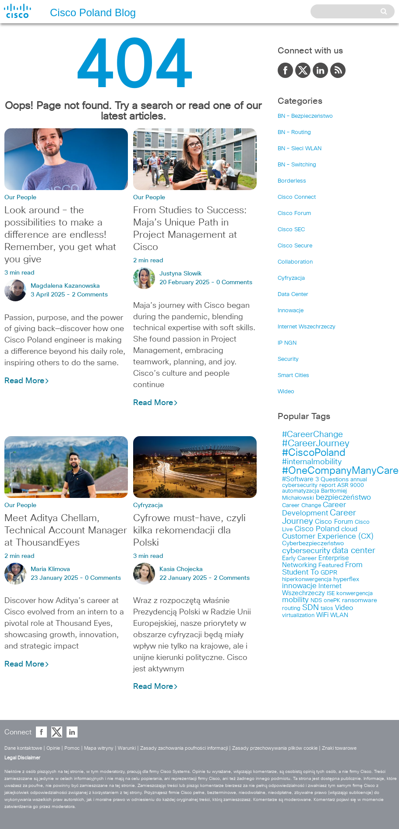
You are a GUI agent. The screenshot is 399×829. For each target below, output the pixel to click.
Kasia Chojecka (181, 569)
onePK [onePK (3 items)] (332, 600)
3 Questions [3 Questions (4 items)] (332, 479)
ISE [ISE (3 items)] (331, 593)
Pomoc (72, 748)
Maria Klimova (50, 569)
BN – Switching (297, 165)
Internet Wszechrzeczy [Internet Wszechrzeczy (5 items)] (312, 589)
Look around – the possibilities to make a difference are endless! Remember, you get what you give (60, 235)
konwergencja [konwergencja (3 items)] (354, 593)
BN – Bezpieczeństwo (305, 116)
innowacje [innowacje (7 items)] (299, 586)
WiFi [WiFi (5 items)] (322, 615)
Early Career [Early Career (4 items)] (299, 558)
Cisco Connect (297, 197)
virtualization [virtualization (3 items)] (298, 615)
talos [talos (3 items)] (327, 608)
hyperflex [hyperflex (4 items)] (346, 579)
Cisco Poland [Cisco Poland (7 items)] (316, 529)
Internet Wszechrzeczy (306, 327)
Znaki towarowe (339, 748)
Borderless (292, 181)
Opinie (53, 748)
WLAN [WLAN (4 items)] (339, 615)
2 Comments (90, 295)
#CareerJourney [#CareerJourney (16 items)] (316, 443)
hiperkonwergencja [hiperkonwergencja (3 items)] (307, 579)
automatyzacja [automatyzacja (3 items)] (300, 491)
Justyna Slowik (180, 274)
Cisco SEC (291, 230)
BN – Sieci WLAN (299, 149)
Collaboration (295, 262)
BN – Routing (294, 132)
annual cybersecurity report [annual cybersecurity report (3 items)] (324, 482)
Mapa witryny (98, 748)
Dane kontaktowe (23, 748)
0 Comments (234, 282)
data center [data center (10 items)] (353, 551)
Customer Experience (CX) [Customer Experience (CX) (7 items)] (328, 536)
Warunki (127, 748)
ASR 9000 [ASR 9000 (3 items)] (350, 485)
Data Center (293, 294)
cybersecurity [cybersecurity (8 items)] (306, 551)
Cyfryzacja (148, 505)
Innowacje (291, 311)
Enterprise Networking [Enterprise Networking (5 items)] (315, 561)
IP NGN (287, 343)
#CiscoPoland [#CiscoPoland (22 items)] (314, 453)
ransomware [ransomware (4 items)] (359, 600)
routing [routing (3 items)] (291, 608)
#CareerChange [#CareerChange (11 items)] (312, 434)
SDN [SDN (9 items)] (310, 608)
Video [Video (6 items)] (344, 607)
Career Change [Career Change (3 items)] (301, 505)
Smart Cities (293, 375)
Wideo (286, 392)
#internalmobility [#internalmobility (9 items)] (312, 462)
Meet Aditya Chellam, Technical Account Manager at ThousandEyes (65, 531)
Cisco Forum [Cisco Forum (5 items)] (334, 522)
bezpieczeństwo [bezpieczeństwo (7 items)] (343, 497)
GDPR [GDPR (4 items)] (329, 573)
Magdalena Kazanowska (65, 286)
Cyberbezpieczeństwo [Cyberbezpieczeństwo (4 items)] (313, 543)
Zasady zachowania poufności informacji (184, 748)
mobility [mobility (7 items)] (295, 600)
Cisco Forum (294, 213)
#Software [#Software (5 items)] (298, 479)
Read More (26, 381)
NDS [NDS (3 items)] (316, 600)
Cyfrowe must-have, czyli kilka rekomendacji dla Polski (189, 531)
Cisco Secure (295, 246)
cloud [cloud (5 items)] (349, 529)
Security (288, 359)
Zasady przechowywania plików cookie (275, 748)
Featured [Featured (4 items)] (330, 565)
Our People (20, 197)
